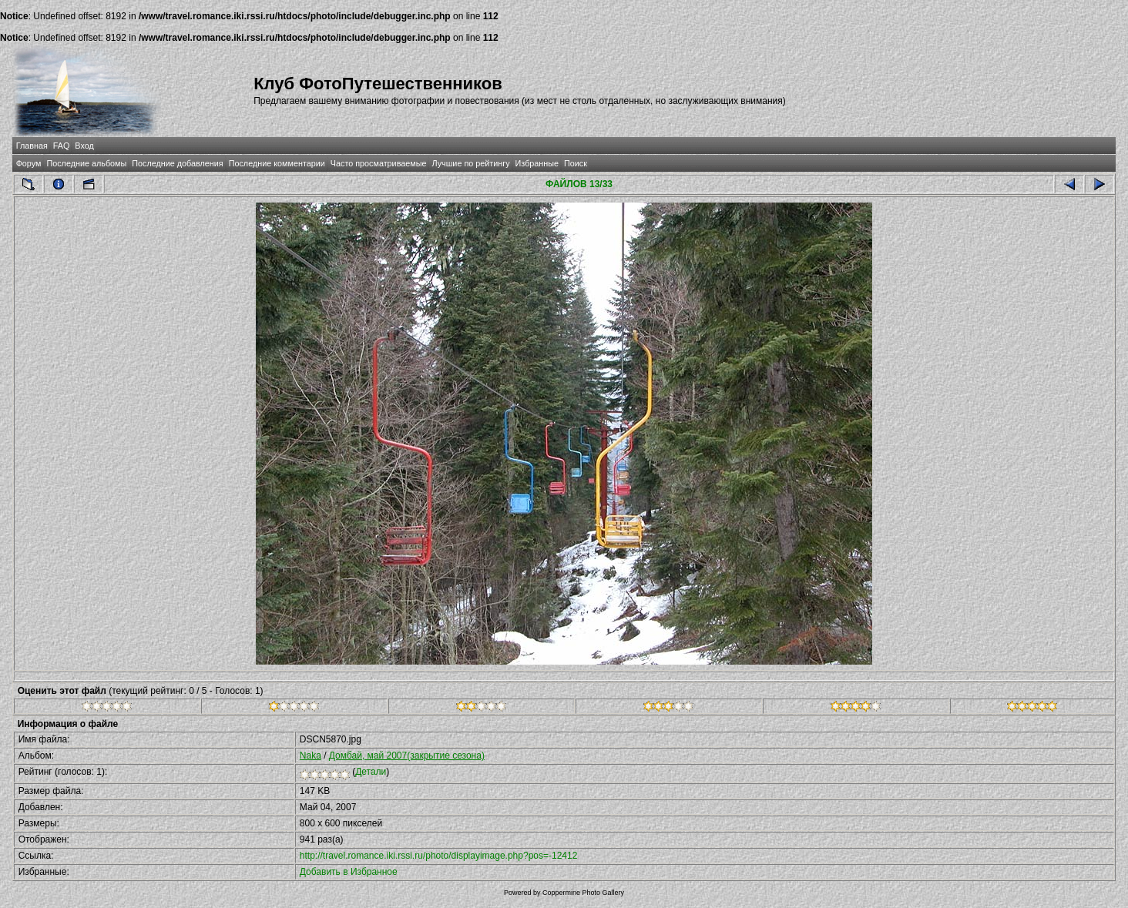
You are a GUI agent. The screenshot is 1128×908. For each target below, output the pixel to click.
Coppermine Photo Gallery (583, 892)
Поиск (575, 163)
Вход (84, 145)
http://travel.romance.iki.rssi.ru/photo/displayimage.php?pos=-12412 (439, 855)
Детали (370, 771)
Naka (310, 755)
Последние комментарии (277, 163)
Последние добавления (177, 163)
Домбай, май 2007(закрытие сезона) (407, 755)
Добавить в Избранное (349, 871)
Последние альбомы (86, 163)
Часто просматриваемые (379, 163)
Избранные (537, 163)
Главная (32, 145)
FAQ (61, 145)
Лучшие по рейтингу (470, 163)
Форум (29, 163)
